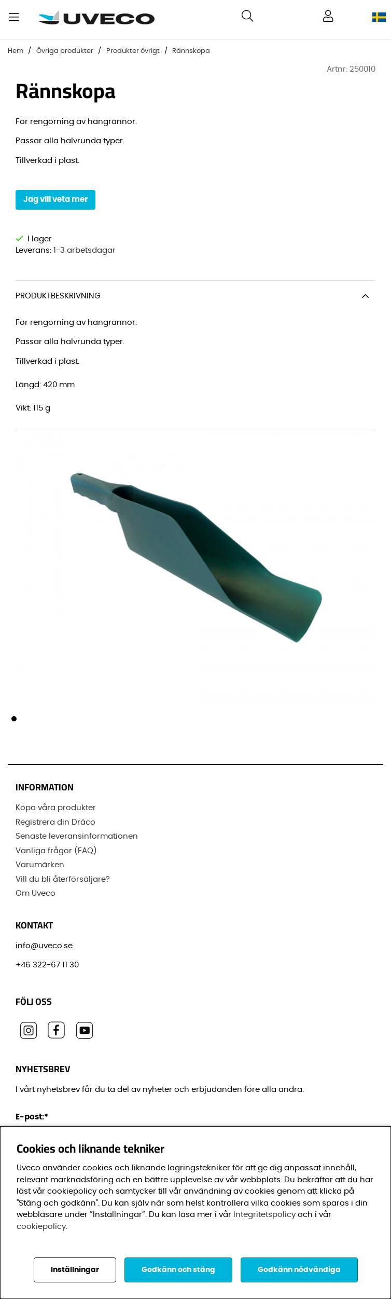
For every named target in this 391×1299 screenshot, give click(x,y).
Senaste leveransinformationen (77, 836)
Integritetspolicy (264, 1215)
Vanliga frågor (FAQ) (56, 850)
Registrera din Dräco (55, 822)
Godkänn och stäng (178, 1270)
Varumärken (40, 865)
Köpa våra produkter (56, 808)
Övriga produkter (64, 51)
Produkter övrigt (133, 51)
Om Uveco (35, 893)
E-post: (33, 1116)
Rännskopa (191, 51)
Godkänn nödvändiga (299, 1270)
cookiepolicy (41, 1226)
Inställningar (75, 1270)
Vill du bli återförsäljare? (63, 879)
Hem (15, 51)
